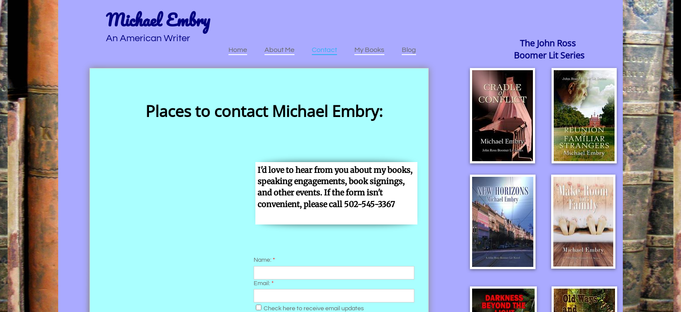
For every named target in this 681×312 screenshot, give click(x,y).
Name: (264, 260)
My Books (369, 49)
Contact (324, 49)
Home (237, 49)
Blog (409, 49)
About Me (279, 49)
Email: (264, 283)
